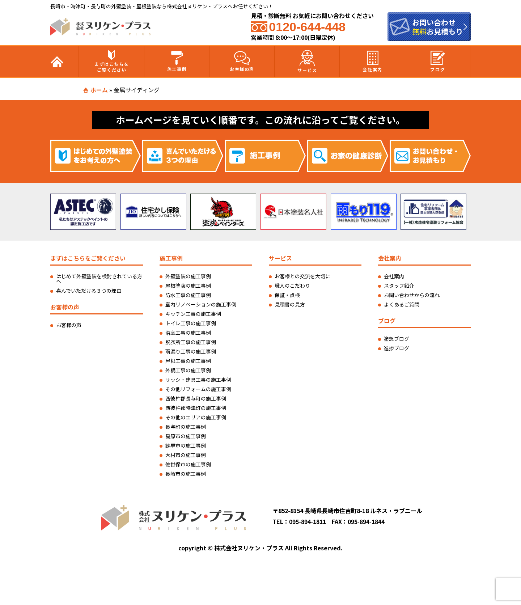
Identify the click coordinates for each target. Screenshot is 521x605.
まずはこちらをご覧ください (111, 61)
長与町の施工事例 (185, 426)
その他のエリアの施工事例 (195, 417)
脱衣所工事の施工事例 (190, 341)
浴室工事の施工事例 (188, 332)
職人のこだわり (292, 285)
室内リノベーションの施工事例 (200, 304)
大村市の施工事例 (185, 454)
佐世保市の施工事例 (188, 464)
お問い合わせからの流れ (412, 294)
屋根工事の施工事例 (188, 360)
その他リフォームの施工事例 (198, 389)
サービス (307, 61)
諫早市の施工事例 (185, 445)
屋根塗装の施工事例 (188, 285)
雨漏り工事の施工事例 (190, 351)
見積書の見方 (290, 304)
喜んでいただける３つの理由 (89, 290)
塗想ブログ (396, 338)
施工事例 (177, 61)
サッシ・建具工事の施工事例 (198, 379)
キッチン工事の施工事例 (193, 313)
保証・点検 (287, 294)
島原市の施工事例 (185, 436)
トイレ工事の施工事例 (190, 323)
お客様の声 (242, 61)
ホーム (99, 89)
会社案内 (372, 61)
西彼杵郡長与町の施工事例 (195, 398)
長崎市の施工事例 (185, 473)
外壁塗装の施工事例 (188, 276)
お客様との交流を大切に (302, 276)
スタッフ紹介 (399, 285)
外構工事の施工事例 (188, 370)
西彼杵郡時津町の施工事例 (195, 407)
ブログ (437, 61)
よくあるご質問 (401, 304)
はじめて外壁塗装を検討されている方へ (99, 279)
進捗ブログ (396, 348)
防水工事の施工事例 (188, 294)
